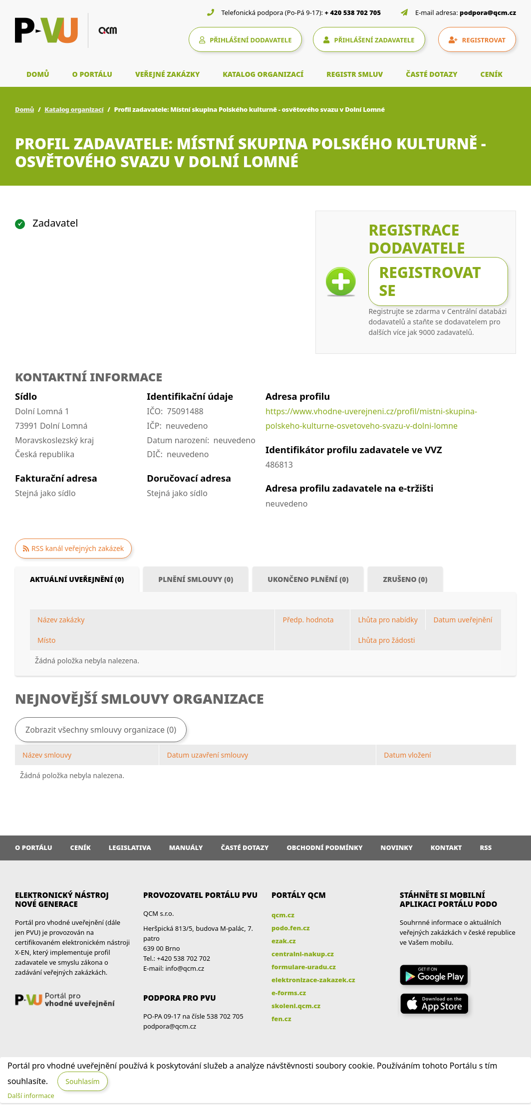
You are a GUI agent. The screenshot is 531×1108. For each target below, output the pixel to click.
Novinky (397, 847)
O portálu (33, 847)
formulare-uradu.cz (303, 966)
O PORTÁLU (92, 74)
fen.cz (281, 1018)
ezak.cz (283, 940)
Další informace (30, 1095)
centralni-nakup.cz (302, 953)
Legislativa (130, 847)
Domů (24, 109)
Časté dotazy (244, 847)
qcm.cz (282, 914)
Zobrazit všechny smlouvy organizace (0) (100, 729)
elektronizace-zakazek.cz (313, 979)
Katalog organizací (73, 109)
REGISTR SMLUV (354, 74)
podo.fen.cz (290, 927)
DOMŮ (37, 74)
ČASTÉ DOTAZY (431, 74)
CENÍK (492, 74)
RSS (486, 847)
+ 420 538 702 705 (353, 12)
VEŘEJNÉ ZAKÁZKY (167, 74)
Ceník (80, 847)
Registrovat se (430, 281)
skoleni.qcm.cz (295, 1005)
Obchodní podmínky (324, 847)
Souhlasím (82, 1081)
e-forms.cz (288, 992)
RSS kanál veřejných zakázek (77, 548)
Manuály (186, 847)
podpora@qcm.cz (488, 12)
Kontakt (446, 847)
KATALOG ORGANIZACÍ (263, 74)
